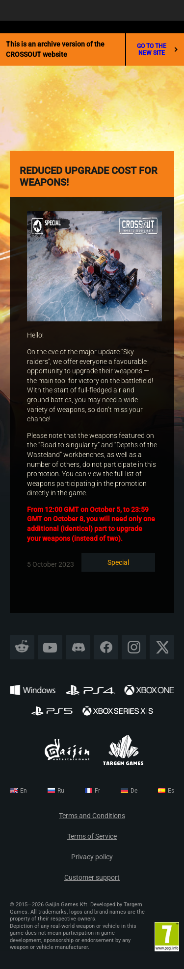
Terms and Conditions (92, 816)
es (171, 790)
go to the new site (157, 49)
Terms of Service (92, 836)
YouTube (50, 647)
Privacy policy (92, 857)
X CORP (162, 647)
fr (97, 790)
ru (60, 790)
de (134, 790)
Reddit (22, 647)
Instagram (134, 647)
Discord (78, 647)
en (23, 790)
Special (118, 562)
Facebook (106, 647)
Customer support (92, 877)
